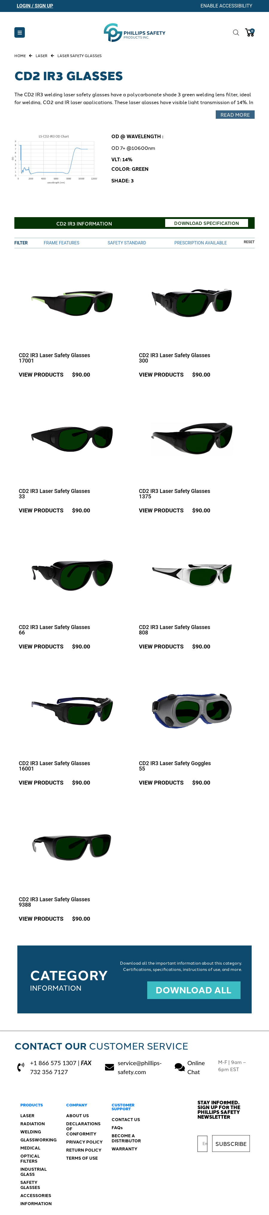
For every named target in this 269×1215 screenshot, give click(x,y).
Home (20, 55)
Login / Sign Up (35, 6)
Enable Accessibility (226, 6)
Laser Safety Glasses (79, 55)
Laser (41, 55)
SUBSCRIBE (231, 1140)
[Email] (202, 1140)
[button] (19, 32)
